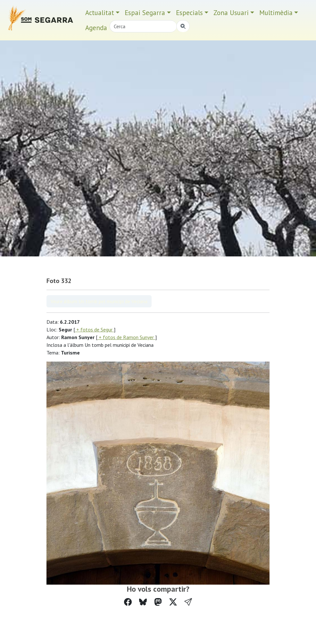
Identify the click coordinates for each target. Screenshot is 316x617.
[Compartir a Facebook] (128, 602)
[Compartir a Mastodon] (158, 602)
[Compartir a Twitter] (173, 602)
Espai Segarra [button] (145, 12)
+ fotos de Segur (94, 329)
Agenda (96, 27)
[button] (188, 602)
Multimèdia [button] (276, 12)
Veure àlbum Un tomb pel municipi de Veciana (99, 301)
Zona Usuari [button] (231, 12)
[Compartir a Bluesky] (143, 602)
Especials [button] (189, 12)
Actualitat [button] (99, 12)
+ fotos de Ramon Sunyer (126, 337)
